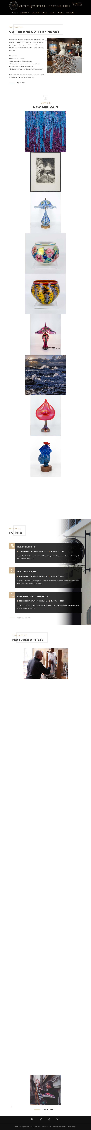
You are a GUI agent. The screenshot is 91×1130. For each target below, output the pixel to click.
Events (35, 13)
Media (60, 13)
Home (14, 13)
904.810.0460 (77, 5)
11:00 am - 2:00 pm (56, 551)
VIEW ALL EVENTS (24, 618)
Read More (21, 83)
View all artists (49, 1109)
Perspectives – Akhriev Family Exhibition (32, 597)
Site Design (72, 1127)
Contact (71, 13)
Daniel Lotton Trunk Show (27, 572)
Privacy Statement (59, 1127)
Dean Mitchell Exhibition (26, 547)
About (44, 13)
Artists (24, 13)
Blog (52, 13)
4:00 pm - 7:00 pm (56, 576)
